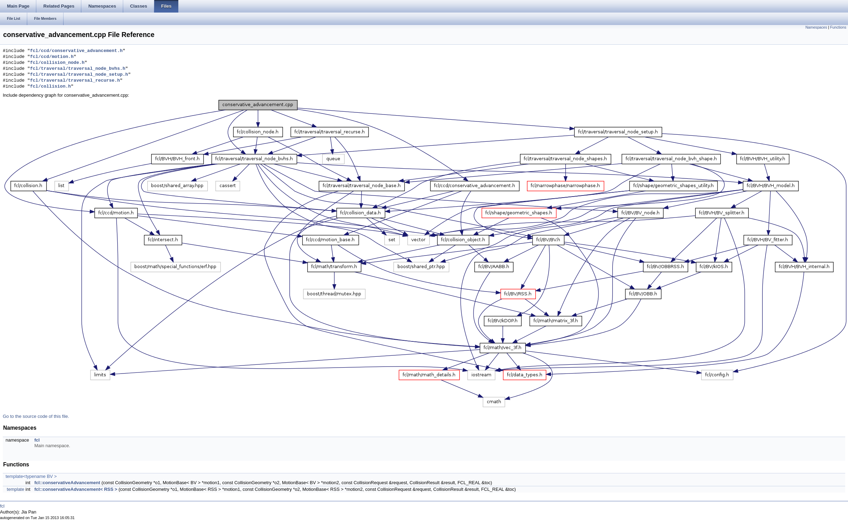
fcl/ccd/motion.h (52, 57)
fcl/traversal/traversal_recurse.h (75, 80)
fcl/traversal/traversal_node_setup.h (79, 75)
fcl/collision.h (50, 86)
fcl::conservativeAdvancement (67, 482)
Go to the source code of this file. (36, 416)
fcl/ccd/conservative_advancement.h (76, 51)
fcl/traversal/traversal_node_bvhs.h (77, 69)
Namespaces (816, 27)
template (15, 489)
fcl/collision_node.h (57, 63)
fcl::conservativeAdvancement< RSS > (75, 489)
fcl (36, 440)
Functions (838, 27)
